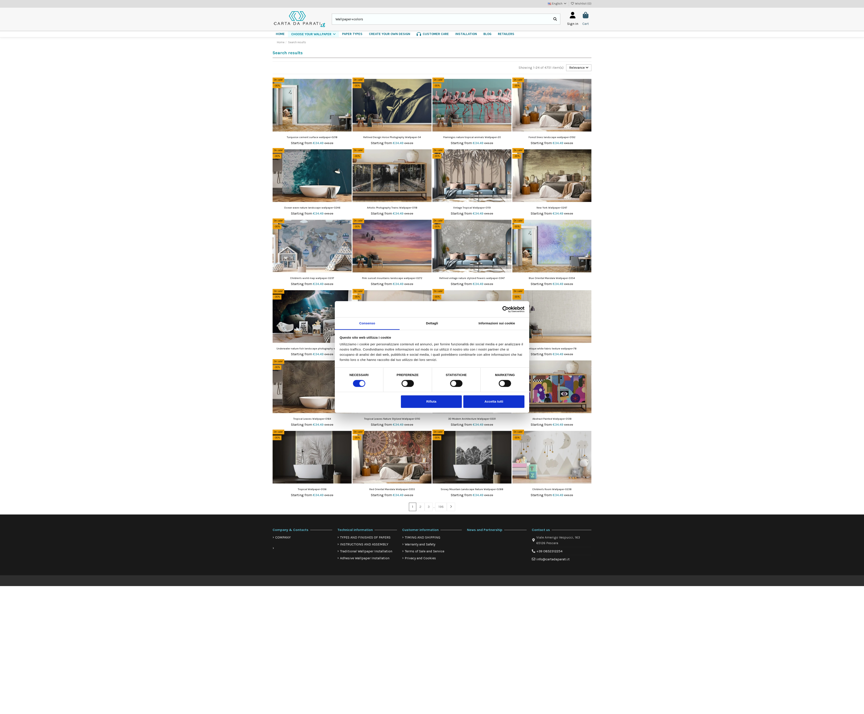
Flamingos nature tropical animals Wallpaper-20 (472, 137)
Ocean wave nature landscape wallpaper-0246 (312, 207)
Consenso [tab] (367, 323)
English (557, 3)
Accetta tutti (493, 401)
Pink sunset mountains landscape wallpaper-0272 (392, 278)
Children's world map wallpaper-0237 (312, 278)
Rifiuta (431, 401)
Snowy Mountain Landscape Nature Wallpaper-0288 (472, 489)
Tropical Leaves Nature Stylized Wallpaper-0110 (392, 419)
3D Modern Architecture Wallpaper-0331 (472, 419)
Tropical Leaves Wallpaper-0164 (312, 419)
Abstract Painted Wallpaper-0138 (552, 419)
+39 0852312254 (549, 551)
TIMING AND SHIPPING (422, 538)
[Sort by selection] (578, 67)
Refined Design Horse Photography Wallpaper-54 (392, 137)
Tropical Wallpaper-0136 (312, 489)
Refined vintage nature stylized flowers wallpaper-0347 (472, 278)
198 (441, 507)
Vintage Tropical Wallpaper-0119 (472, 207)
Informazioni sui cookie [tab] (497, 323)
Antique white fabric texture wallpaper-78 (552, 348)
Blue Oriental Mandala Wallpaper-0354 (552, 278)
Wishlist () (581, 3)
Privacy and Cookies (420, 558)
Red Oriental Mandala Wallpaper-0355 (392, 489)
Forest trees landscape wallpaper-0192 (552, 137)
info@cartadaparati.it (553, 560)
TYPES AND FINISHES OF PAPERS (365, 538)
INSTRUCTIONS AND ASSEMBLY (364, 545)
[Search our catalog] (555, 19)
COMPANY (283, 538)
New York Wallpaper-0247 (552, 207)
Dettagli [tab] (432, 323)
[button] (313, 34)
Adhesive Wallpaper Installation (364, 558)
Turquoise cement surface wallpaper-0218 (312, 137)
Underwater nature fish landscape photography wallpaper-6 (312, 348)
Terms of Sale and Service (424, 552)
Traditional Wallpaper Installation (366, 552)
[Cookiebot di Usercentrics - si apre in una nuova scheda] (505, 309)
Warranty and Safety (420, 545)
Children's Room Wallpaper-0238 (552, 489)
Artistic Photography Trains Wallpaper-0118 (392, 207)
